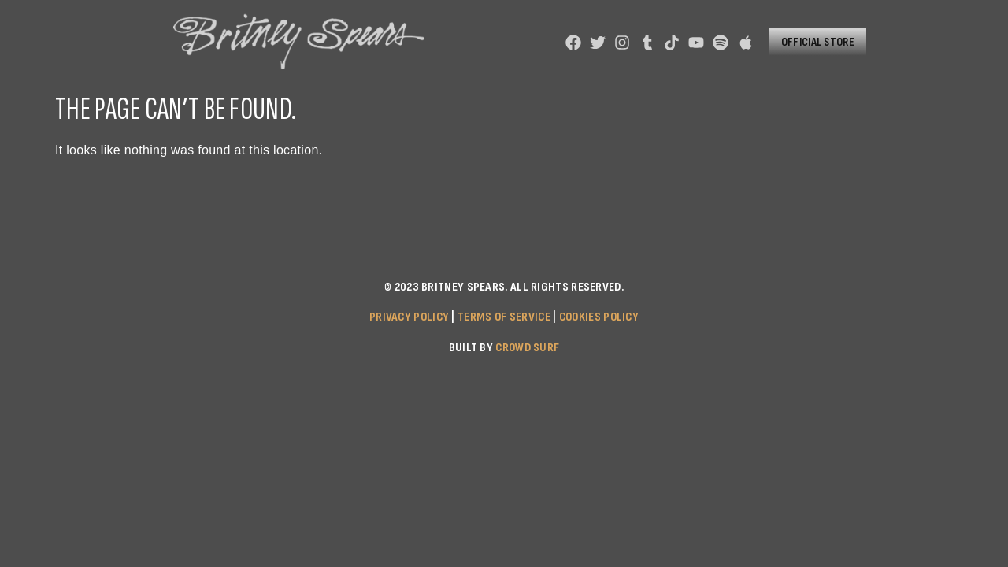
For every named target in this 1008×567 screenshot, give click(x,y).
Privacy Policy (409, 316)
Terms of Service (504, 316)
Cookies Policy (599, 316)
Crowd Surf (527, 347)
